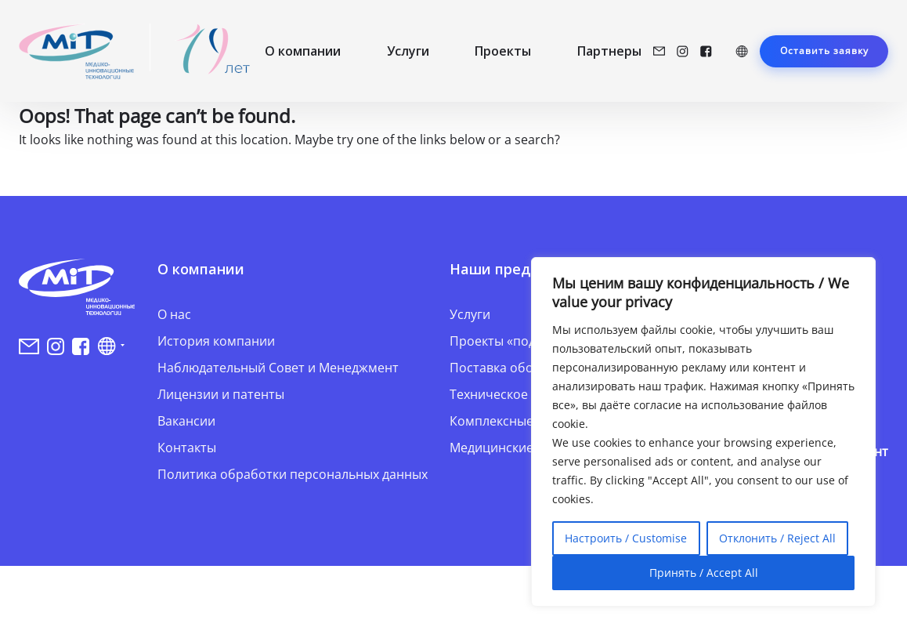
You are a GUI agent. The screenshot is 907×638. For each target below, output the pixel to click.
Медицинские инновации (527, 447)
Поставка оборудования (524, 367)
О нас (174, 314)
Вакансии (186, 421)
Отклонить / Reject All (777, 538)
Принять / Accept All (703, 572)
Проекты (503, 51)
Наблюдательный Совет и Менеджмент (278, 367)
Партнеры (609, 51)
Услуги (408, 51)
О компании (303, 51)
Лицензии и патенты (220, 394)
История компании (216, 341)
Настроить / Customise (626, 538)
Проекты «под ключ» (513, 341)
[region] (703, 432)
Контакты (186, 447)
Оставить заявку (824, 50)
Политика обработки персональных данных (292, 474)
